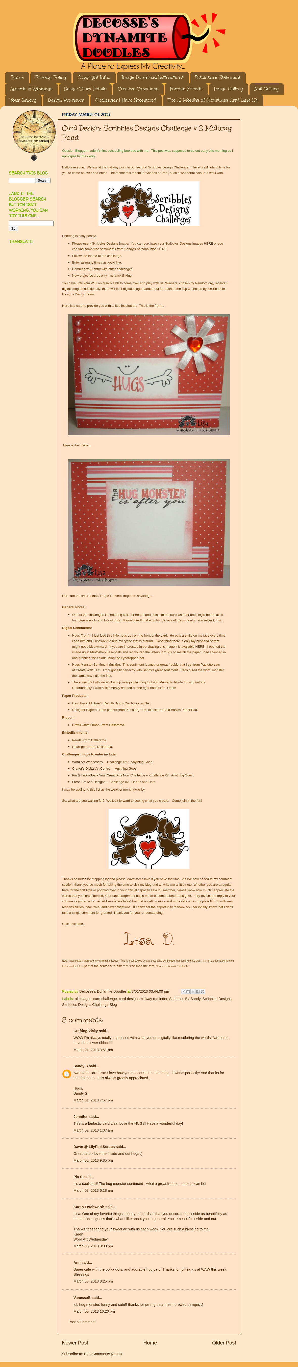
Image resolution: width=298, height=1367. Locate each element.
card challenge (105, 999)
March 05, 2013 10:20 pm (94, 1311)
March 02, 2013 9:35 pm (93, 1160)
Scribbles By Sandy (185, 999)
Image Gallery (228, 89)
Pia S (77, 1177)
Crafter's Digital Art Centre (91, 768)
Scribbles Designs (217, 999)
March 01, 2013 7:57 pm (93, 1100)
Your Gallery (23, 100)
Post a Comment (81, 1322)
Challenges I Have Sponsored (125, 100)
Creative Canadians (138, 89)
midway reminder (153, 999)
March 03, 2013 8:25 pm (93, 1281)
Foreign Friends (186, 89)
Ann (77, 1263)
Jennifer (80, 1117)
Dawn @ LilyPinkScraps (94, 1147)
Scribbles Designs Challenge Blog (89, 1005)
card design (128, 999)
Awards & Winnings (31, 89)
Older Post (224, 1343)
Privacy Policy (50, 77)
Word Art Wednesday (87, 762)
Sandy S (80, 1066)
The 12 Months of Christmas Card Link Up (213, 100)
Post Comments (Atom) (103, 1354)
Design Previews (66, 100)
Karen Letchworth (88, 1207)
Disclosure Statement (217, 77)
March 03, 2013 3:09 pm (93, 1246)
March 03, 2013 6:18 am (93, 1190)
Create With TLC (88, 670)
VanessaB (82, 1298)
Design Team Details (85, 89)
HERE (208, 243)
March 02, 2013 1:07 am (93, 1130)
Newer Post (75, 1343)
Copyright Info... (94, 77)
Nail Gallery (267, 89)
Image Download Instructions (153, 77)
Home (17, 77)
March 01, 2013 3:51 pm (93, 1050)
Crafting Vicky (85, 1031)
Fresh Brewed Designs (89, 782)
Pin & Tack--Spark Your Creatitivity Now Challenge (108, 775)
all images (83, 999)
